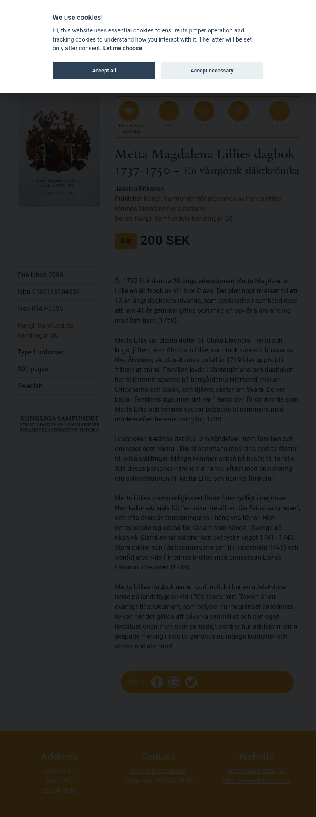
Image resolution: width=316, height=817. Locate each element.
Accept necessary (212, 70)
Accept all (104, 70)
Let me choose (122, 48)
